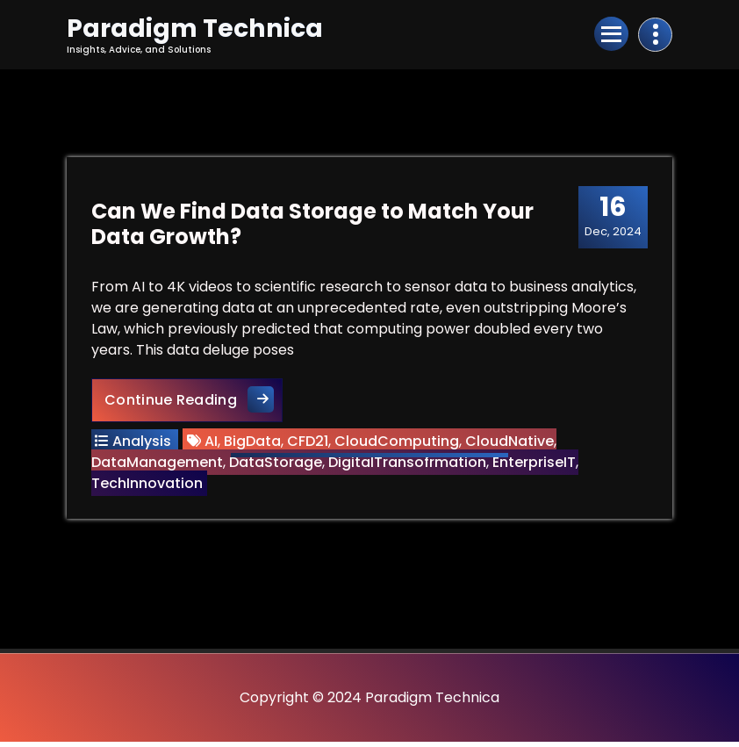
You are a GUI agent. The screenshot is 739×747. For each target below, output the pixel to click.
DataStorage (277, 466)
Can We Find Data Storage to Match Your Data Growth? (314, 227)
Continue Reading (195, 402)
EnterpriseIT (536, 466)
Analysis (143, 445)
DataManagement (159, 466)
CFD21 (309, 445)
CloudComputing (398, 445)
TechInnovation (148, 487)
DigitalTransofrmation (409, 466)
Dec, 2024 (611, 219)
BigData (254, 445)
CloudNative (511, 445)
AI (212, 445)
